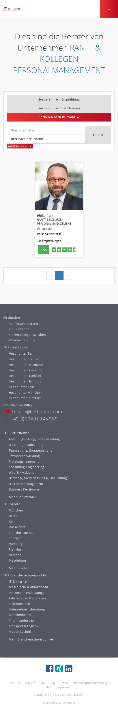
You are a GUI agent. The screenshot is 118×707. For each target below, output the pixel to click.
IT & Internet (16, 581)
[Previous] (50, 275)
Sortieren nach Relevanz (59, 117)
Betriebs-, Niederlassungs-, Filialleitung (36, 478)
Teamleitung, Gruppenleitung (29, 450)
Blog (52, 683)
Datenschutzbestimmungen (91, 683)
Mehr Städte (16, 568)
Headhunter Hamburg (23, 381)
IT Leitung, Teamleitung (24, 445)
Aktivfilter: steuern (20, 146)
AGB (49, 687)
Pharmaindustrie (20, 620)
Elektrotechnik (18, 604)
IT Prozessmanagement (24, 484)
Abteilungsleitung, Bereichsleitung (33, 439)
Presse (64, 683)
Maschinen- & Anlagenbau (27, 587)
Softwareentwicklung (23, 456)
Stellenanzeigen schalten (26, 335)
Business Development (24, 489)
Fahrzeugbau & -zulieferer (27, 598)
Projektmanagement (22, 461)
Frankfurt (14, 549)
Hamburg (14, 544)
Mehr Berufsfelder (21, 497)
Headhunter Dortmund (24, 365)
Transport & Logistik (22, 626)
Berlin (12, 516)
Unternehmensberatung (25, 609)
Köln (10, 521)
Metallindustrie (19, 615)
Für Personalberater (22, 323)
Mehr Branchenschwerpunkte (29, 639)
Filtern (98, 135)
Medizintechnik (19, 631)
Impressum (63, 687)
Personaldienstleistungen (26, 593)
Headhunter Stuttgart (23, 398)
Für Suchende (17, 329)
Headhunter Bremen (22, 359)
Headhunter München (24, 392)
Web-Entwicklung (20, 472)
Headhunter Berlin (21, 353)
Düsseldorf (15, 527)
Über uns (15, 683)
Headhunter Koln (20, 387)
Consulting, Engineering (25, 467)
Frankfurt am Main (21, 532)
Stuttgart (14, 538)
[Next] (67, 275)
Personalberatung (20, 340)
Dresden (13, 555)
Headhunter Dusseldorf (25, 370)
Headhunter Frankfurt (23, 376)
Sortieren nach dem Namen (59, 108)
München (14, 510)
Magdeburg (16, 560)
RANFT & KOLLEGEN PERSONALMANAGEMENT (59, 59)
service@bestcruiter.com (34, 411)
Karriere (30, 683)
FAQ (42, 683)
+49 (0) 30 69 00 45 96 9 (31, 419)
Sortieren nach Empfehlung (59, 99)
